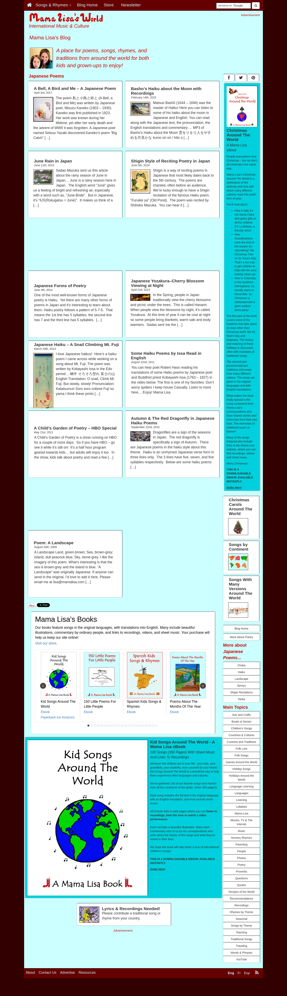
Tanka (241, 699)
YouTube (241, 959)
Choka (241, 665)
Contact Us (47, 973)
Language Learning (241, 786)
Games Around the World (241, 762)
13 (129, 726)
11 (122, 726)
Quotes (241, 885)
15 (136, 726)
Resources (87, 973)
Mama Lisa (241, 813)
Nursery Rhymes (241, 837)
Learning (241, 800)
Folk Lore (241, 748)
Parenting (242, 844)
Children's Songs (241, 728)
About (30, 973)
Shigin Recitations (241, 692)
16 (139, 726)
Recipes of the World (242, 891)
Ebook (45, 712)
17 (143, 726)
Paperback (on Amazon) (58, 717)
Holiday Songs (242, 769)
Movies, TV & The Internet (241, 822)
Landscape (241, 678)
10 (119, 726)
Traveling (241, 945)
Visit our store (45, 643)
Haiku (241, 672)
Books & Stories (242, 721)
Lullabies (241, 806)
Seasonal (241, 918)
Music (241, 831)
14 (133, 726)
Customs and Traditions (241, 741)
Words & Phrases (241, 952)
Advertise (67, 973)
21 (156, 726)
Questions (241, 878)
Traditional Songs (241, 939)
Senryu (241, 685)
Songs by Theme (241, 925)
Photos (241, 858)
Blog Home (241, 628)
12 (126, 726)
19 (149, 726)
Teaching (241, 932)
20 (153, 726)
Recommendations (241, 898)
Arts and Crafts (241, 714)
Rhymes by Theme (241, 912)
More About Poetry (241, 637)
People (241, 851)
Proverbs (241, 871)
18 (146, 726)
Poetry (241, 864)
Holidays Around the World (241, 777)
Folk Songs (242, 755)
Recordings (241, 905)
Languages (241, 793)
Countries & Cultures (241, 735)
